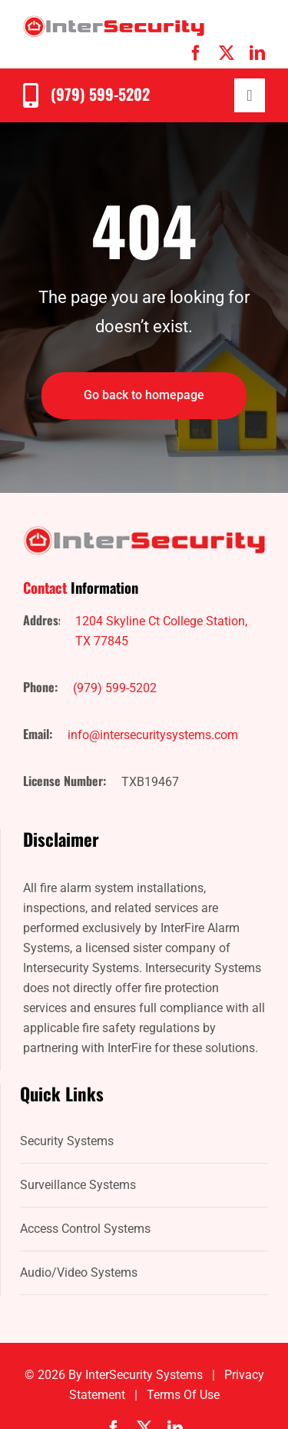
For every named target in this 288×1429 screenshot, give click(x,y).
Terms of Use (183, 1394)
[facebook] (196, 53)
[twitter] (226, 53)
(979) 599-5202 (100, 93)
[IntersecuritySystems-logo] (113, 21)
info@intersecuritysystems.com (153, 735)
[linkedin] (257, 53)
